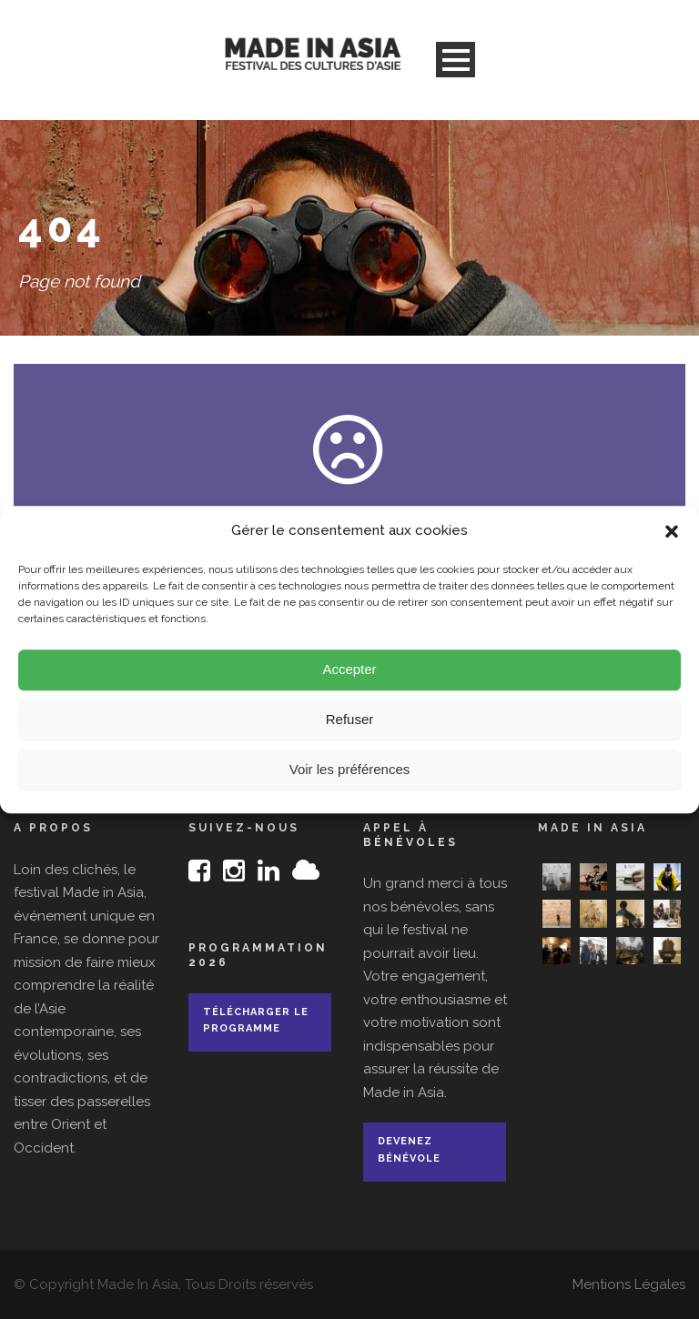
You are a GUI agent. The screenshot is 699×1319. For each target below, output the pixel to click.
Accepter (349, 680)
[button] (672, 542)
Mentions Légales (628, 1284)
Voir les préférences (349, 780)
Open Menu (455, 59)
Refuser (350, 730)
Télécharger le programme (256, 1020)
